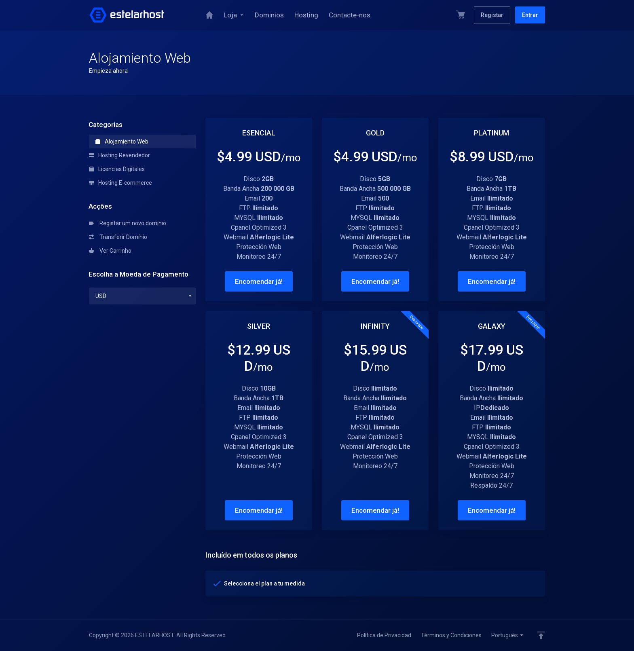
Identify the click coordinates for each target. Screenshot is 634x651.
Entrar (530, 15)
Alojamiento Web (121, 141)
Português (507, 635)
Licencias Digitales (117, 169)
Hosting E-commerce (120, 183)
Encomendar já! (259, 281)
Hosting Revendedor (119, 155)
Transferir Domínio (118, 237)
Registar (492, 15)
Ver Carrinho (110, 250)
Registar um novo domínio (127, 223)
